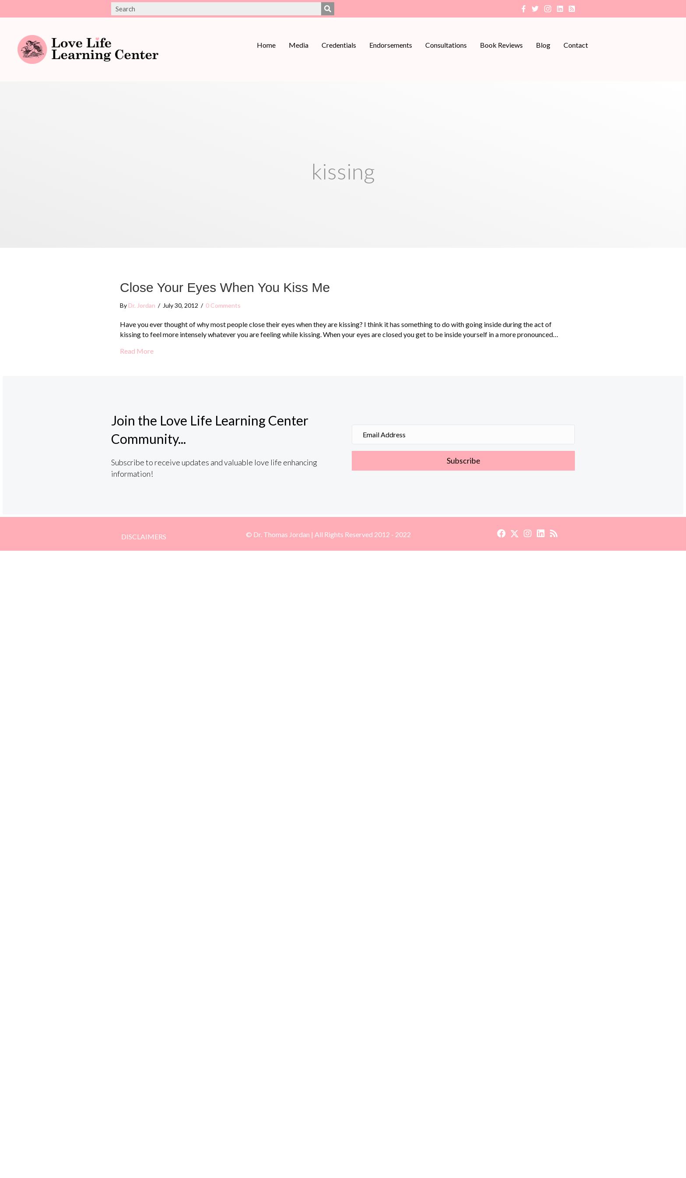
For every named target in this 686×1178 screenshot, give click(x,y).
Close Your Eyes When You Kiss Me (225, 287)
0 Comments (223, 305)
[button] (501, 533)
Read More (137, 351)
